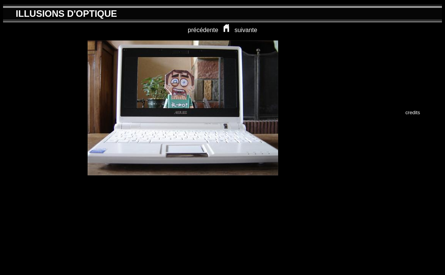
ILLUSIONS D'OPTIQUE (66, 13)
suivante (246, 30)
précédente (203, 30)
